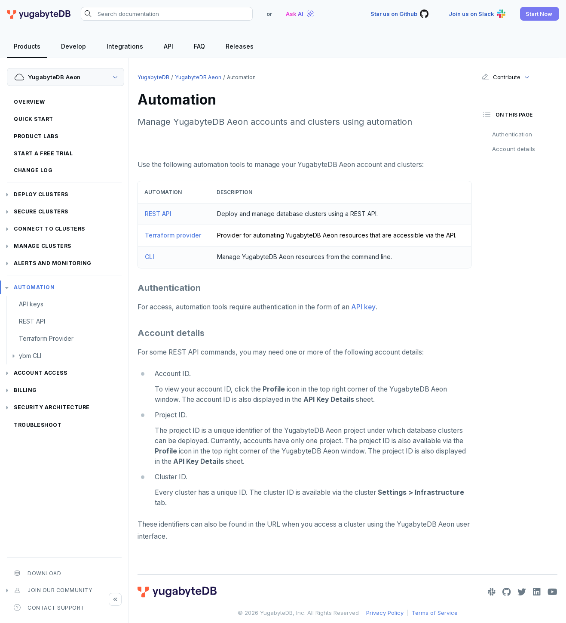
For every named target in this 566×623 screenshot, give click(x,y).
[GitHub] (506, 592)
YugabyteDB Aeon (198, 77)
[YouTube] (552, 592)
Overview (29, 102)
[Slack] (492, 592)
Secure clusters (41, 211)
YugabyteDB (153, 77)
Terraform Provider (46, 338)
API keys (31, 304)
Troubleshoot (37, 425)
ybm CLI (30, 355)
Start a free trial (43, 153)
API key (363, 307)
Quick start (33, 119)
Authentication (512, 134)
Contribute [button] (501, 77)
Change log (33, 170)
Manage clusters (42, 246)
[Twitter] (521, 592)
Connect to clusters (49, 228)
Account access (40, 373)
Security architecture (52, 407)
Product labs (36, 136)
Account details (513, 148)
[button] (539, 14)
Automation (34, 287)
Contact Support (49, 607)
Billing (25, 390)
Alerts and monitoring (53, 263)
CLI (149, 256)
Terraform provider (173, 235)
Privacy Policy (385, 612)
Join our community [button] (53, 590)
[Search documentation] (167, 14)
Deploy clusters (41, 194)
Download (37, 573)
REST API (32, 321)
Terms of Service (435, 612)
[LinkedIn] (537, 592)
